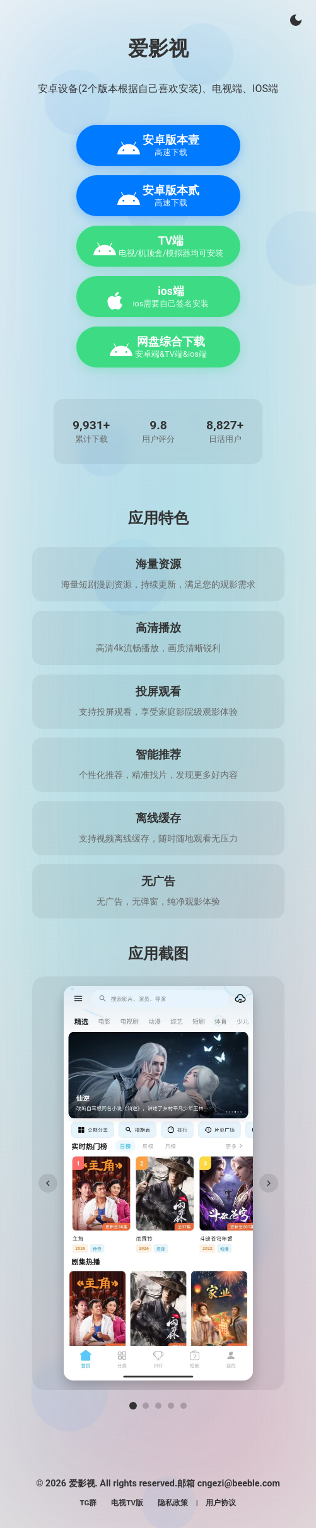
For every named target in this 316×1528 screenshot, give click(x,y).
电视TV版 (127, 1502)
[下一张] (268, 1183)
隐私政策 (173, 1502)
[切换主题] (296, 20)
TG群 (88, 1502)
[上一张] (47, 1183)
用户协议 (221, 1502)
